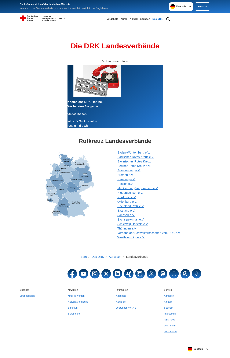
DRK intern (170, 325)
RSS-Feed (169, 319)
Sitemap (168, 307)
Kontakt (168, 302)
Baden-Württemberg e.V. (133, 152)
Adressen (169, 296)
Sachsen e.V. (126, 215)
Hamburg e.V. (126, 179)
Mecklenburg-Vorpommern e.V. (137, 188)
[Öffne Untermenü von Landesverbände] (115, 28)
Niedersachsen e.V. (130, 192)
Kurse (124, 19)
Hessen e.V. (125, 183)
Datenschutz (170, 331)
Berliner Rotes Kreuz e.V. (134, 166)
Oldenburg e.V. (127, 201)
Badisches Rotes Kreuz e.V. (135, 157)
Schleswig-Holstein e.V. (132, 224)
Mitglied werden (76, 296)
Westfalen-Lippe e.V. (131, 237)
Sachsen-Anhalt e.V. (130, 219)
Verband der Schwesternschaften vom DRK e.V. (149, 233)
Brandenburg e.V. (128, 170)
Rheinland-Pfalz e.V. (130, 206)
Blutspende (74, 313)
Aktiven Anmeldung (78, 302)
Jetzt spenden (27, 296)
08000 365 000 (77, 113)
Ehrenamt (73, 307)
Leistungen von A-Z (126, 307)
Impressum (170, 313)
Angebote (112, 19)
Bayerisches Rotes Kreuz (134, 161)
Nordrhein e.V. (126, 197)
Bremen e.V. (125, 174)
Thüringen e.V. (127, 228)
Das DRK (157, 19)
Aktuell (134, 19)
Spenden (145, 19)
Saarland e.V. (126, 210)
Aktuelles (121, 302)
